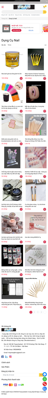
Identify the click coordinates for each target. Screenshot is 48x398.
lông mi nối (4, 15)
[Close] (46, 1)
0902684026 (17, 349)
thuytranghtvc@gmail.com (16, 352)
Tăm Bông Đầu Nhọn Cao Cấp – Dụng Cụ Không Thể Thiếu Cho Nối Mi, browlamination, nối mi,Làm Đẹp (35, 141)
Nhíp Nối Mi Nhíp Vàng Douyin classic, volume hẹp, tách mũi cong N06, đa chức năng (35, 304)
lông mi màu (18, 15)
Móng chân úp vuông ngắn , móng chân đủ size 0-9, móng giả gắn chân (11, 271)
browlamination (35, 15)
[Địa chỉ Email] (24, 375)
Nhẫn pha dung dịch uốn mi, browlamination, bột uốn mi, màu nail (11, 141)
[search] (45, 12)
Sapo (5, 394)
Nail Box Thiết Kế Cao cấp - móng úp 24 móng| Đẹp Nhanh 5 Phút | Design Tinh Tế (36, 173)
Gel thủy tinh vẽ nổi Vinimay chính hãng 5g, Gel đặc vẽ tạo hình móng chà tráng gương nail (11, 206)
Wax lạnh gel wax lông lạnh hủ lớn (11, 73)
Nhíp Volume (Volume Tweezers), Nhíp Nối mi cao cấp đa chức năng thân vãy (35, 75)
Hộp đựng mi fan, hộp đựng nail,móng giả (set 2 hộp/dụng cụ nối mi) (11, 304)
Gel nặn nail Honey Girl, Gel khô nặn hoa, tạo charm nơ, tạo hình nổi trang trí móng (12, 239)
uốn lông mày (26, 15)
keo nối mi (11, 15)
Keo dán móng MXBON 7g (33, 237)
